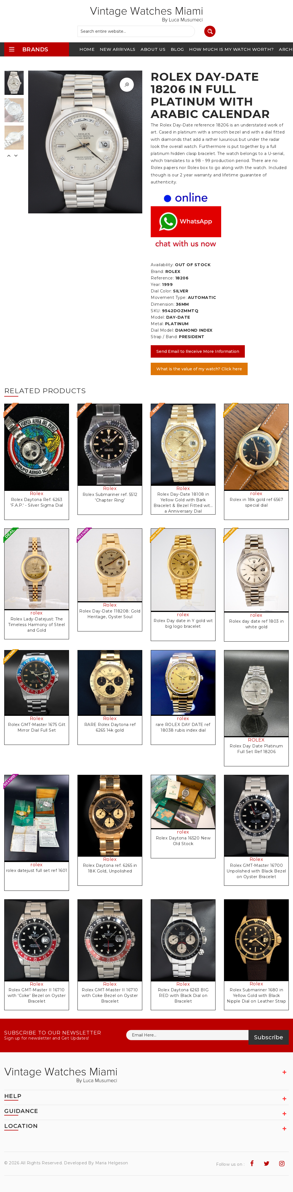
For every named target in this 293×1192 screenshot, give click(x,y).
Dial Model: (162, 330)
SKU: (156, 310)
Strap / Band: (164, 336)
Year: (156, 284)
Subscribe (268, 1037)
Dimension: (162, 304)
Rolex (37, 493)
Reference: (162, 278)
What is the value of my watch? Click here (199, 368)
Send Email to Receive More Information (197, 351)
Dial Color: (161, 291)
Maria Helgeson (111, 1162)
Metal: (157, 323)
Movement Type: (169, 297)
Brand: (157, 271)
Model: (158, 317)
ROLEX (256, 740)
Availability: (162, 264)
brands (28, 49)
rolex (256, 493)
